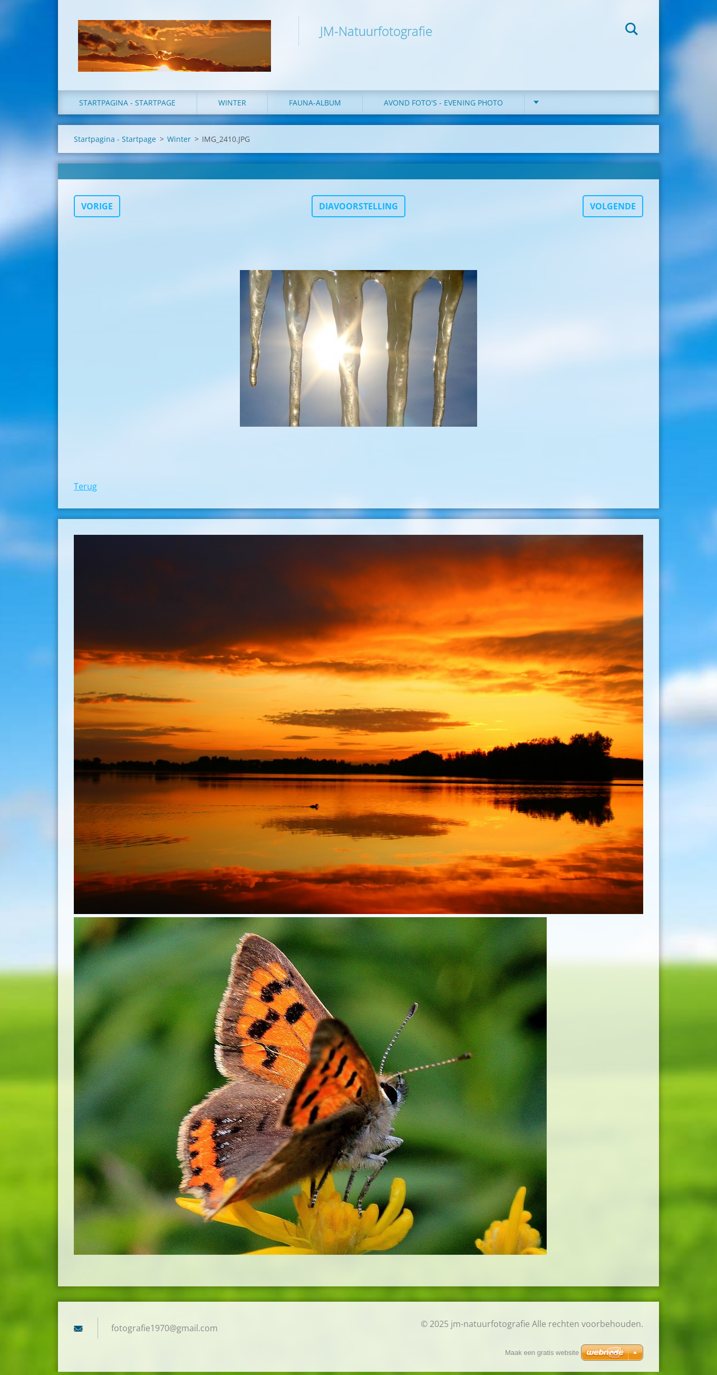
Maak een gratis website (542, 1353)
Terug (85, 489)
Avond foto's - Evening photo (443, 105)
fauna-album (315, 105)
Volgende (613, 209)
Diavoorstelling (358, 209)
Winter (179, 142)
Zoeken (631, 30)
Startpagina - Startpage (127, 105)
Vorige (97, 209)
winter (232, 105)
